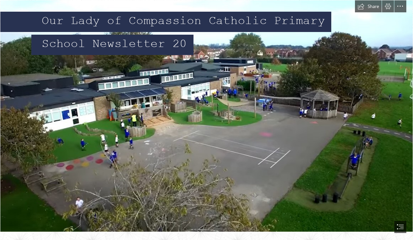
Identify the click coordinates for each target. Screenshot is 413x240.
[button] (368, 6)
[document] (206, 120)
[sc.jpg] (206, 116)
